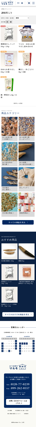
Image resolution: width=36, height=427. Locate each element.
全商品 (2, 9)
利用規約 (26, 413)
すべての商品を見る (17, 222)
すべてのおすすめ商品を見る (17, 314)
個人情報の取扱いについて (14, 413)
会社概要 (10, 410)
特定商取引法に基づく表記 (21, 410)
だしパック (8, 9)
